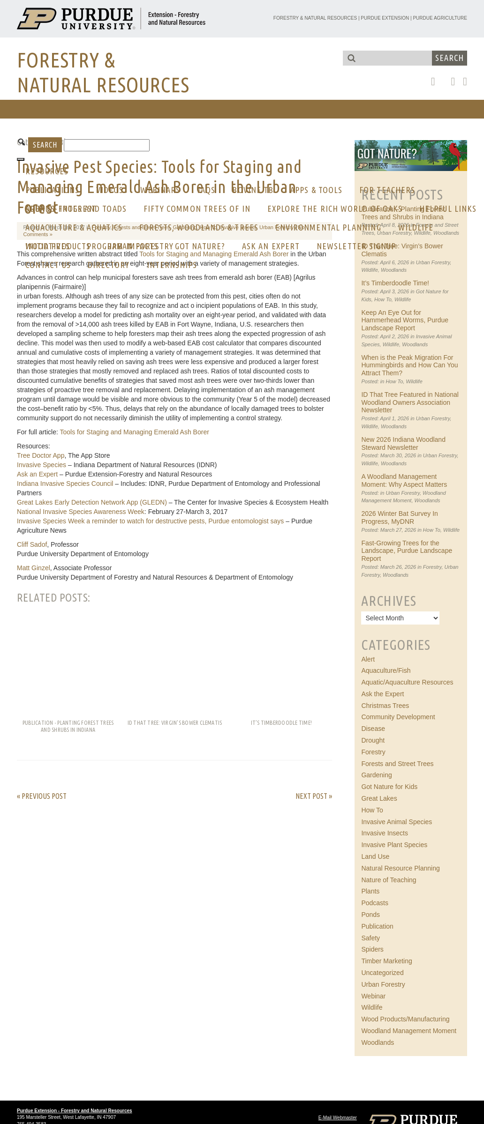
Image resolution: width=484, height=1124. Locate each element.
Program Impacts (122, 246)
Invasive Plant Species (394, 845)
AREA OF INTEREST (60, 208)
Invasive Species (41, 465)
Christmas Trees (385, 705)
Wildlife (416, 227)
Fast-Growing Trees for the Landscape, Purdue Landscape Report (406, 551)
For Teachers (387, 189)
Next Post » (313, 796)
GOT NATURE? (200, 246)
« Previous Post (42, 796)
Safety (370, 938)
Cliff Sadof (32, 544)
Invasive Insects (384, 833)
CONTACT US (48, 264)
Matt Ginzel (33, 568)
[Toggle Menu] (20, 159)
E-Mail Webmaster (337, 1117)
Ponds (370, 914)
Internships (172, 264)
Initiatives (47, 246)
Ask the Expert (382, 694)
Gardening (376, 775)
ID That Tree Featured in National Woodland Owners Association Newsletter (410, 402)
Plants (370, 891)
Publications (52, 189)
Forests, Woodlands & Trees (198, 227)
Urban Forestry (433, 262)
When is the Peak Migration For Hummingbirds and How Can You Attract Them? (409, 365)
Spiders (372, 949)
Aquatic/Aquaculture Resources (407, 682)
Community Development (398, 717)
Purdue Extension (385, 18)
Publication (377, 926)
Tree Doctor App (40, 455)
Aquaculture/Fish (385, 670)
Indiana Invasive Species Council (65, 483)
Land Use (375, 856)
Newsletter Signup (356, 246)
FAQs (206, 189)
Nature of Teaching (388, 880)
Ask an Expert (271, 246)
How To (383, 299)
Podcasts (374, 903)
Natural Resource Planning (400, 868)
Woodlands (394, 270)
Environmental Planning (328, 227)
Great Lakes (379, 798)
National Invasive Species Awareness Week (80, 511)
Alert (368, 659)
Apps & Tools (316, 189)
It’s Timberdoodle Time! (395, 283)
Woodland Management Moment (408, 1031)
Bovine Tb (252, 189)
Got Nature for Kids (389, 786)
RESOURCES (46, 171)
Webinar (373, 996)
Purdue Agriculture (440, 18)
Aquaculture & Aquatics (73, 227)
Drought (373, 740)
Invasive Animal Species (396, 822)
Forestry (432, 567)
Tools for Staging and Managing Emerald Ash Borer (134, 432)
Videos (109, 189)
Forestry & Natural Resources (315, 18)
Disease (373, 728)
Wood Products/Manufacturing (405, 1019)
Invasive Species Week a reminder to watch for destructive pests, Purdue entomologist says (150, 521)
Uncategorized (382, 972)
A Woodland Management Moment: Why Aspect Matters (404, 480)
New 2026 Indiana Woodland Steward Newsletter (403, 443)
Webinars (160, 189)
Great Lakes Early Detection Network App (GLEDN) (92, 502)
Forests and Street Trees (397, 763)
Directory (109, 264)
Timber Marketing (386, 961)
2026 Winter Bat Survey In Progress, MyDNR (399, 517)
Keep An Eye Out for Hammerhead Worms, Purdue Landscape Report (404, 320)
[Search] (107, 145)
